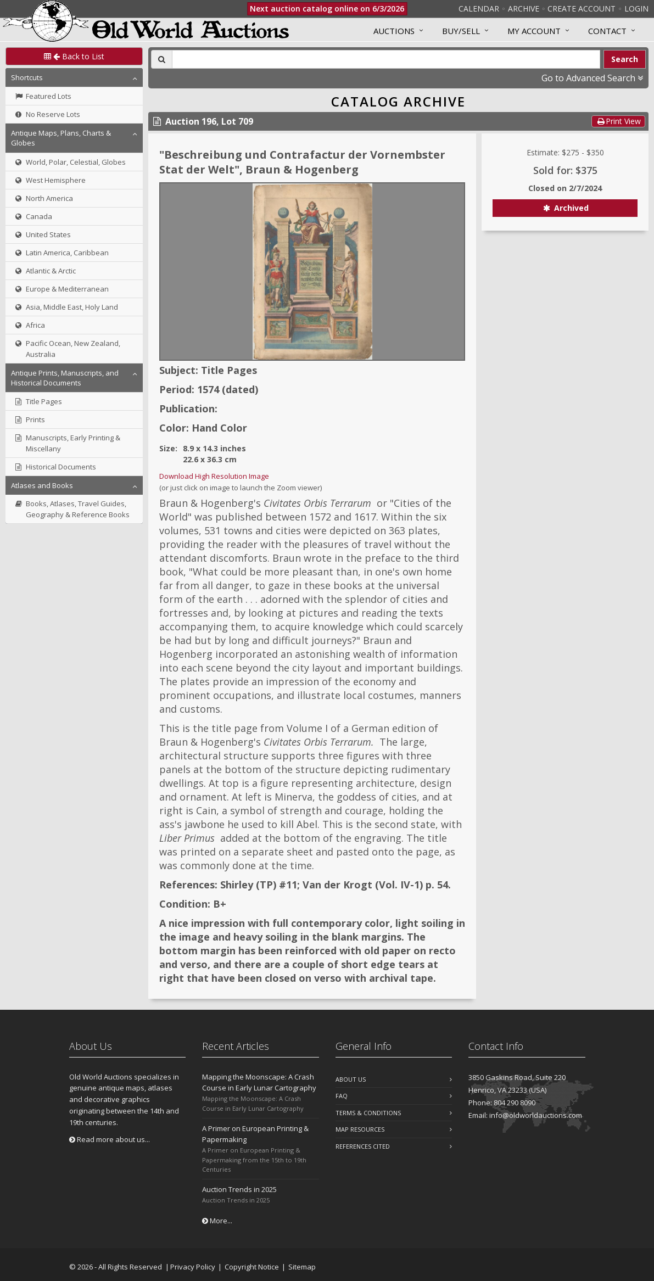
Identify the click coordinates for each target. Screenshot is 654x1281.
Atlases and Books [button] (42, 485)
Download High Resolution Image (214, 476)
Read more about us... (109, 1139)
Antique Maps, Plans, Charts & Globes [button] (61, 138)
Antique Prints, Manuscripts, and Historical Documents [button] (65, 378)
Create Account (581, 8)
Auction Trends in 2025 (239, 1189)
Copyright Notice (252, 1267)
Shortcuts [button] (27, 77)
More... (217, 1221)
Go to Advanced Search (592, 78)
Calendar (479, 8)
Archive (523, 8)
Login (636, 8)
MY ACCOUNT (534, 30)
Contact (607, 30)
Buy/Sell (461, 30)
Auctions (394, 30)
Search (624, 59)
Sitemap (302, 1267)
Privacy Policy (192, 1267)
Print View (618, 121)
